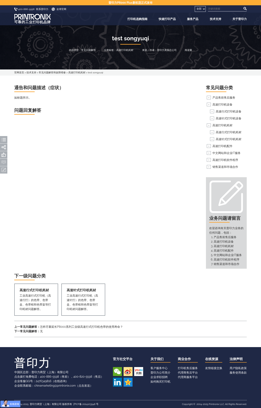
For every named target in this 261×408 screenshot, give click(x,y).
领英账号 (117, 382)
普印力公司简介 (160, 372)
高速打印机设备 (222, 104)
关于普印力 (239, 19)
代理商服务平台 (188, 377)
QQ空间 (128, 382)
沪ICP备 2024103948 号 (85, 404)
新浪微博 (128, 371)
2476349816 (43, 381)
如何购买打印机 (160, 381)
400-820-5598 (82, 376)
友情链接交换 (213, 368)
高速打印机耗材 (76, 72)
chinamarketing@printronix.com (55, 385)
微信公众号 (117, 371)
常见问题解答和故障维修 (52, 72)
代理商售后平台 (188, 372)
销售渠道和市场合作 (225, 166)
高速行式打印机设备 (228, 111)
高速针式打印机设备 (228, 118)
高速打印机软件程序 (225, 160)
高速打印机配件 (222, 146)
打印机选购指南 (137, 19)
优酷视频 (138, 371)
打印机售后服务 (188, 368)
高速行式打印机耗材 (228, 132)
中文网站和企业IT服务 (226, 153)
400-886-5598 (49, 376)
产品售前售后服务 (223, 97)
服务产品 (192, 19)
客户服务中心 (159, 368)
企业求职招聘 (159, 377)
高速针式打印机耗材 (228, 139)
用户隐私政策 (238, 368)
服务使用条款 (238, 372)
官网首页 (19, 72)
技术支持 (215, 19)
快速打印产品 (167, 19)
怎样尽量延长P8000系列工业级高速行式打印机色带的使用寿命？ (81, 326)
